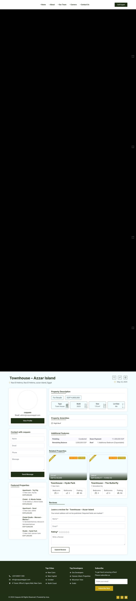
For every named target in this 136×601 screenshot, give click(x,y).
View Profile (27, 421)
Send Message (27, 474)
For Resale (82, 458)
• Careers (73, 5)
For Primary (121, 458)
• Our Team (62, 5)
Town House (73, 458)
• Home (43, 5)
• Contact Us (84, 5)
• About (52, 5)
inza (47, 597)
